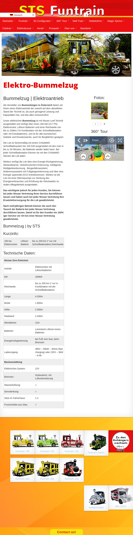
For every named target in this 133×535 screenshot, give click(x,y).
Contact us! (66, 532)
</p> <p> (99, 148)
